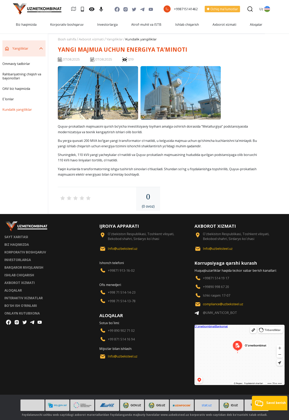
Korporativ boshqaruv (66, 24)
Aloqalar (256, 24)
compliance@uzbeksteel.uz (223, 304)
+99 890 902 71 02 (121, 330)
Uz (264, 9)
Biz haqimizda (26, 24)
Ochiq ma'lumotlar (222, 9)
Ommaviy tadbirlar (16, 63)
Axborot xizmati (224, 24)
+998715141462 (186, 9)
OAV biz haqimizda (16, 88)
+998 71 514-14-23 (121, 292)
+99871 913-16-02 (121, 270)
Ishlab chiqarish (187, 24)
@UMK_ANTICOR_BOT (220, 312)
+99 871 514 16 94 (121, 339)
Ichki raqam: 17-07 (216, 295)
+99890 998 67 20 (216, 287)
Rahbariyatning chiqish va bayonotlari (21, 76)
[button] (269, 403)
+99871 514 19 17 (216, 278)
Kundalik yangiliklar (17, 109)
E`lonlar (8, 99)
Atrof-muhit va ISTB (146, 24)
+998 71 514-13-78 (121, 301)
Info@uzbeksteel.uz (122, 248)
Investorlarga (107, 24)
